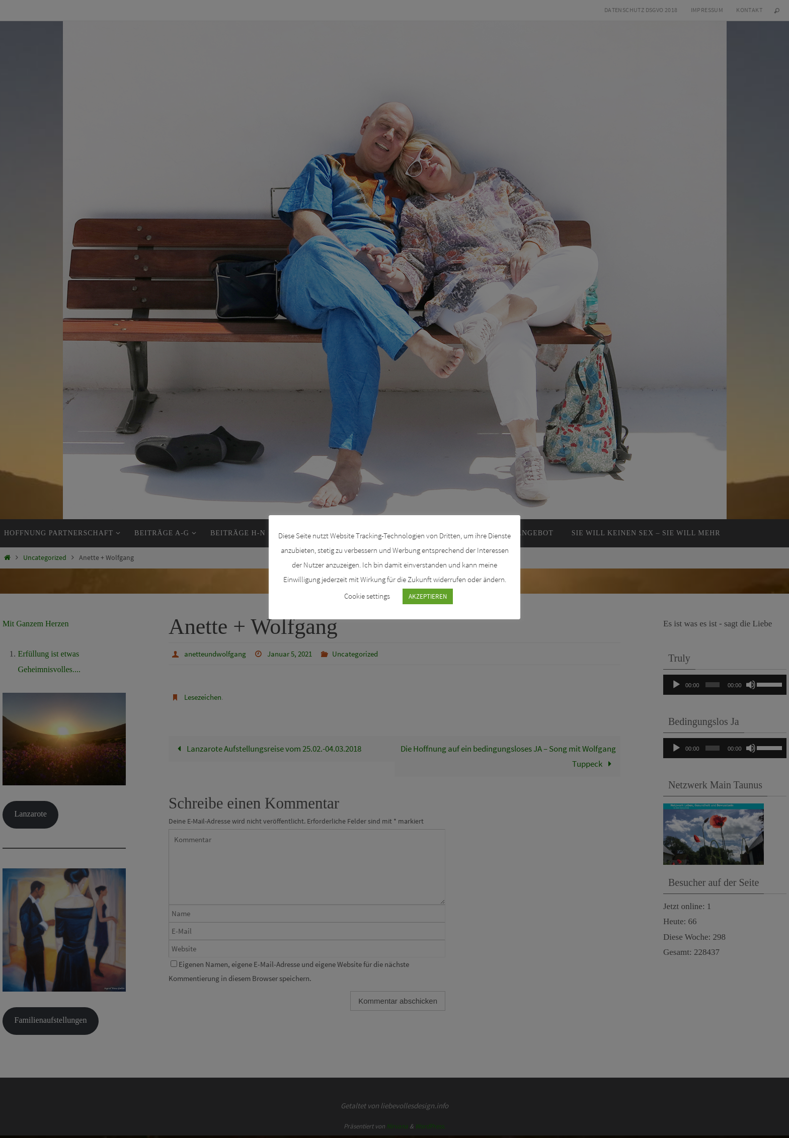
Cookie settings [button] (367, 596)
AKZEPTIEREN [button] (428, 596)
